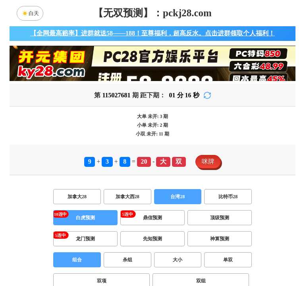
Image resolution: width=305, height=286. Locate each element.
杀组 (127, 260)
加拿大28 (77, 196)
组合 (77, 260)
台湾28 (177, 196)
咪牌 (208, 161)
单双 (228, 260)
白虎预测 (85, 217)
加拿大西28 (127, 196)
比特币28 (227, 196)
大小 (177, 260)
